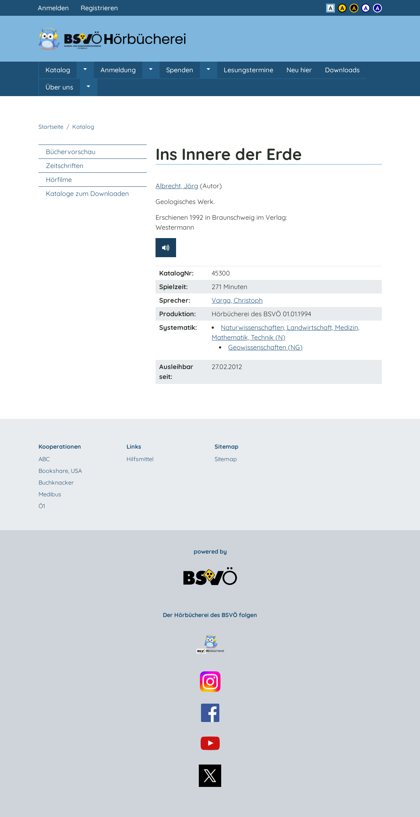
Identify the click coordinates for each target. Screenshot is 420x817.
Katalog (57, 70)
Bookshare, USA (60, 470)
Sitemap (226, 459)
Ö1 (42, 506)
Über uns (59, 87)
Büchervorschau (70, 151)
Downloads (342, 70)
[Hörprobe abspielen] (166, 247)
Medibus (50, 494)
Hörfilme (59, 179)
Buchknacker (56, 482)
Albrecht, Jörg (177, 186)
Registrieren (99, 8)
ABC (44, 459)
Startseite (51, 126)
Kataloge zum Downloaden (87, 193)
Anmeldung (118, 70)
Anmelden (53, 8)
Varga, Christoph (237, 300)
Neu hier (299, 70)
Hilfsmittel (140, 459)
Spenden (179, 70)
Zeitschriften (64, 165)
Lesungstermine (248, 70)
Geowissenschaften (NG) (265, 347)
